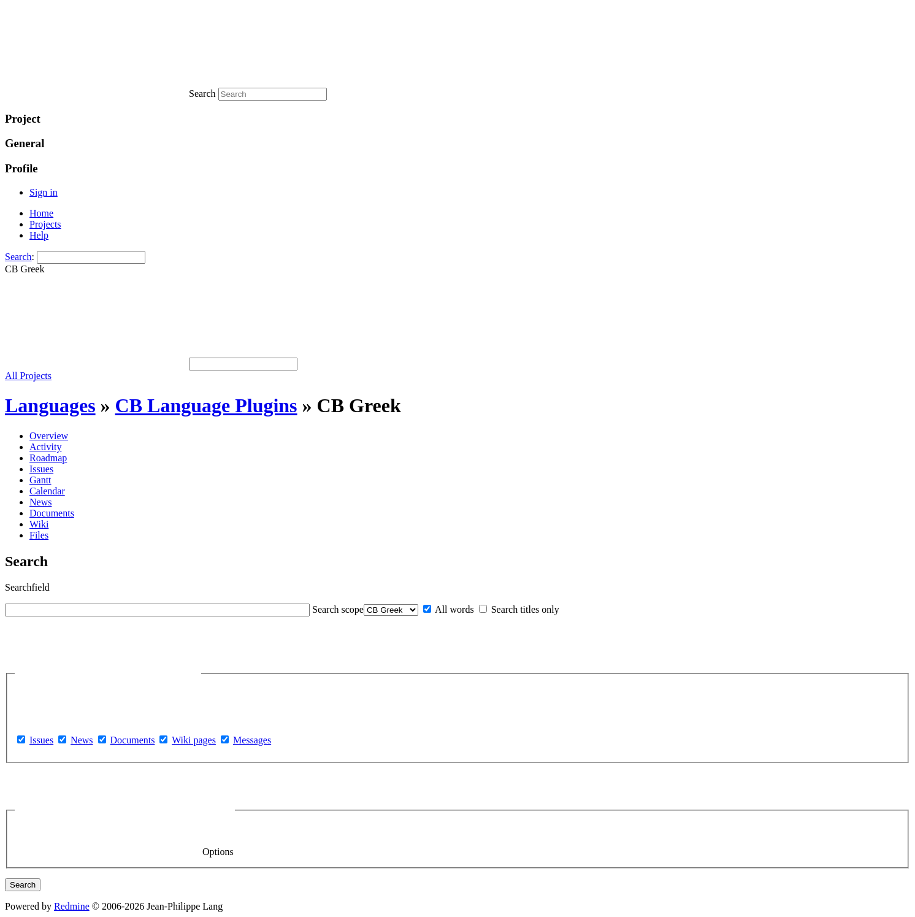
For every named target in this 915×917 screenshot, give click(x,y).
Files (38, 535)
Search (18, 256)
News (40, 502)
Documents (51, 513)
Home (41, 213)
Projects (45, 224)
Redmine (72, 906)
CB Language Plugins (206, 405)
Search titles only (519, 609)
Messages (252, 740)
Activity (45, 447)
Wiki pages (194, 740)
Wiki (38, 524)
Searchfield (27, 587)
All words (448, 609)
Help (38, 235)
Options (125, 810)
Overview (48, 436)
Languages (50, 405)
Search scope (338, 609)
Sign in (43, 192)
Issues (41, 469)
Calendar (47, 491)
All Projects (28, 375)
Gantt (40, 480)
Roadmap (48, 458)
